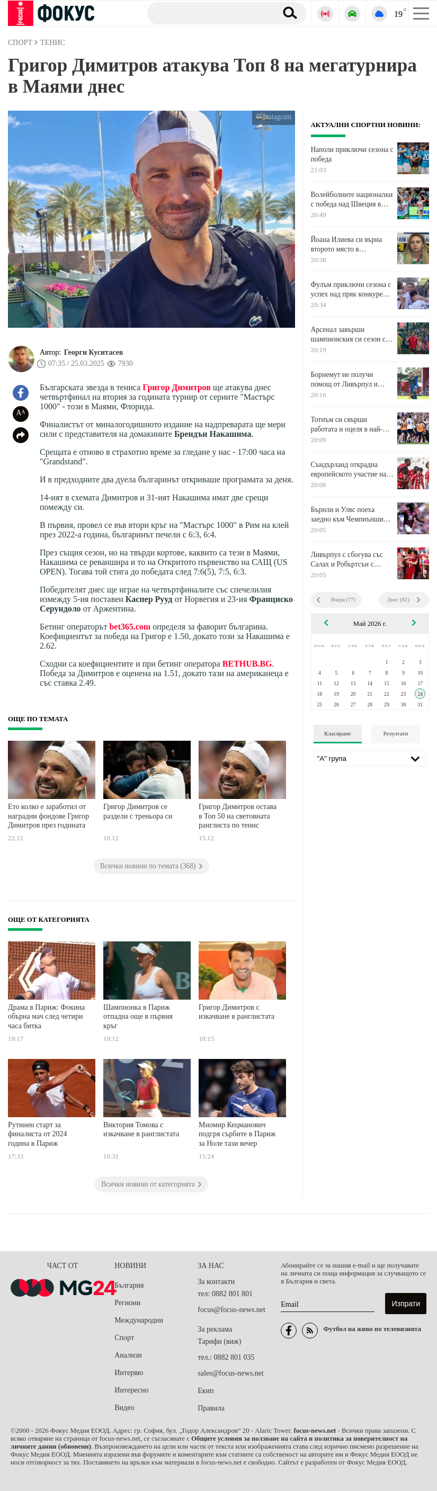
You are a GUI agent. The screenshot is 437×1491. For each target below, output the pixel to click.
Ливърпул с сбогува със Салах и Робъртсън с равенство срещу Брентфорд (347, 560)
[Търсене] (207, 12)
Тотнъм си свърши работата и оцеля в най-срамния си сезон (347, 425)
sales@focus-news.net (230, 1373)
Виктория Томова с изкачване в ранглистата (141, 1129)
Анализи (127, 1355)
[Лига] (370, 758)
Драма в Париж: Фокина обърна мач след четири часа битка (46, 1016)
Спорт (124, 1338)
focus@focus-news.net (231, 1310)
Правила (211, 1408)
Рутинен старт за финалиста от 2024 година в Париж (37, 1134)
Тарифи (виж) (219, 1341)
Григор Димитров (176, 387)
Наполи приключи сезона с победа (352, 154)
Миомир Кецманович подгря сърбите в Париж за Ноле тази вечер (237, 1134)
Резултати (396, 733)
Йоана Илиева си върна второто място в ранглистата (346, 245)
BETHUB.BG (247, 663)
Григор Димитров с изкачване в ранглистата (236, 1012)
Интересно (131, 1390)
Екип (205, 1391)
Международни (138, 1320)
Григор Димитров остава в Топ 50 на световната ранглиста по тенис (238, 816)
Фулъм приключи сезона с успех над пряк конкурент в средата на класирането (351, 290)
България (129, 1285)
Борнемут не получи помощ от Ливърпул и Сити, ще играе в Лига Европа (345, 380)
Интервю (128, 1373)
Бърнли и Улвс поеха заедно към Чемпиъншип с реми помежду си (352, 515)
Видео (124, 1408)
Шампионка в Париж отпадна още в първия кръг (138, 1016)
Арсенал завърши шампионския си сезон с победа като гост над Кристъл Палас (348, 335)
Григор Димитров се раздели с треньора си (137, 811)
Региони (127, 1303)
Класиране (337, 733)
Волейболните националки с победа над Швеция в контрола (352, 200)
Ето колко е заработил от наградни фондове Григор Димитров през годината (48, 816)
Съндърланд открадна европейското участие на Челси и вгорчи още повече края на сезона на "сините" (349, 470)
